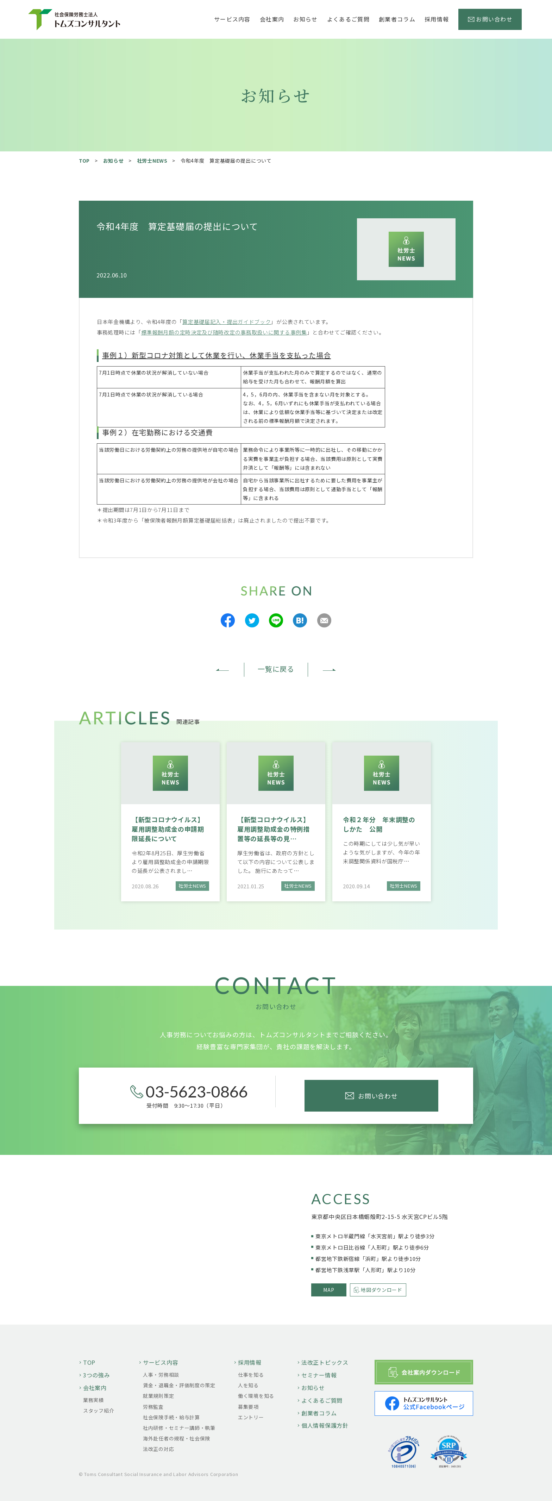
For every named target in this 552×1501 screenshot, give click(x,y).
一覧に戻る (276, 669)
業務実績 (93, 1399)
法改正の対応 (158, 1448)
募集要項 (248, 1406)
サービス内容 (160, 1362)
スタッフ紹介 (98, 1410)
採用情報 (250, 1362)
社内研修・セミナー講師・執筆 (179, 1427)
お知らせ (305, 19)
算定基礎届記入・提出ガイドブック (226, 321)
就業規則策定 (158, 1395)
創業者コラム (397, 19)
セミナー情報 (319, 1375)
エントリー (251, 1417)
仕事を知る (251, 1374)
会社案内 (95, 1387)
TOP (84, 160)
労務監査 (153, 1406)
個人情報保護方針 (325, 1425)
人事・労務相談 (161, 1374)
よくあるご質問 (348, 19)
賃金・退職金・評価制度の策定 (179, 1385)
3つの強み (96, 1375)
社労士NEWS (152, 160)
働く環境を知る (256, 1395)
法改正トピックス (325, 1362)
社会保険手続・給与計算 (171, 1417)
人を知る (248, 1385)
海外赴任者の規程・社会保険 (176, 1438)
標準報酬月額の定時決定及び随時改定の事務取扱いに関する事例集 (224, 332)
